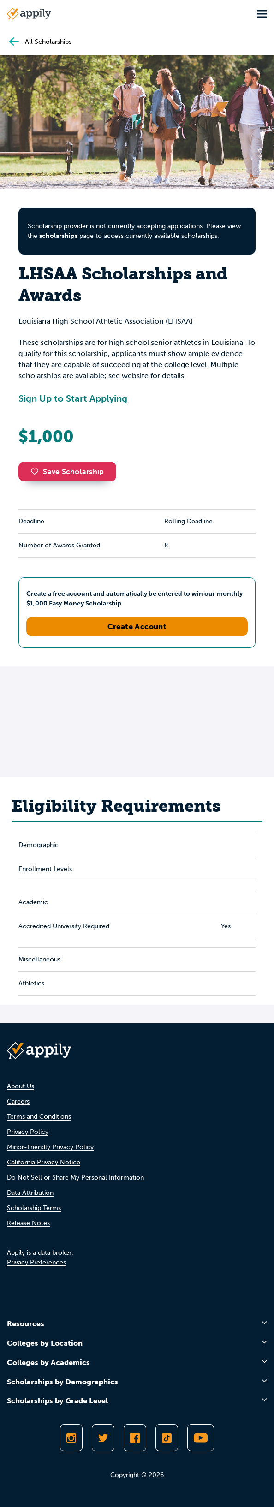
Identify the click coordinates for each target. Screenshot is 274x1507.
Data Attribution (30, 1193)
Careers (18, 1101)
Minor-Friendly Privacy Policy (50, 1147)
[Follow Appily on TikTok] (166, 1437)
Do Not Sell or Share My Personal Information (75, 1177)
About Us (20, 1086)
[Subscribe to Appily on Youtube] (200, 1437)
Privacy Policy (27, 1132)
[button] (37, 471)
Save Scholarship (67, 471)
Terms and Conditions (39, 1117)
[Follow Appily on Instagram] (71, 1437)
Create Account (137, 626)
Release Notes (28, 1223)
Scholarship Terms (34, 1208)
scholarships (58, 236)
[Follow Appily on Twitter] (103, 1437)
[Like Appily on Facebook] (135, 1437)
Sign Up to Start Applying (72, 398)
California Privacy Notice (43, 1162)
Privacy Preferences (36, 1262)
